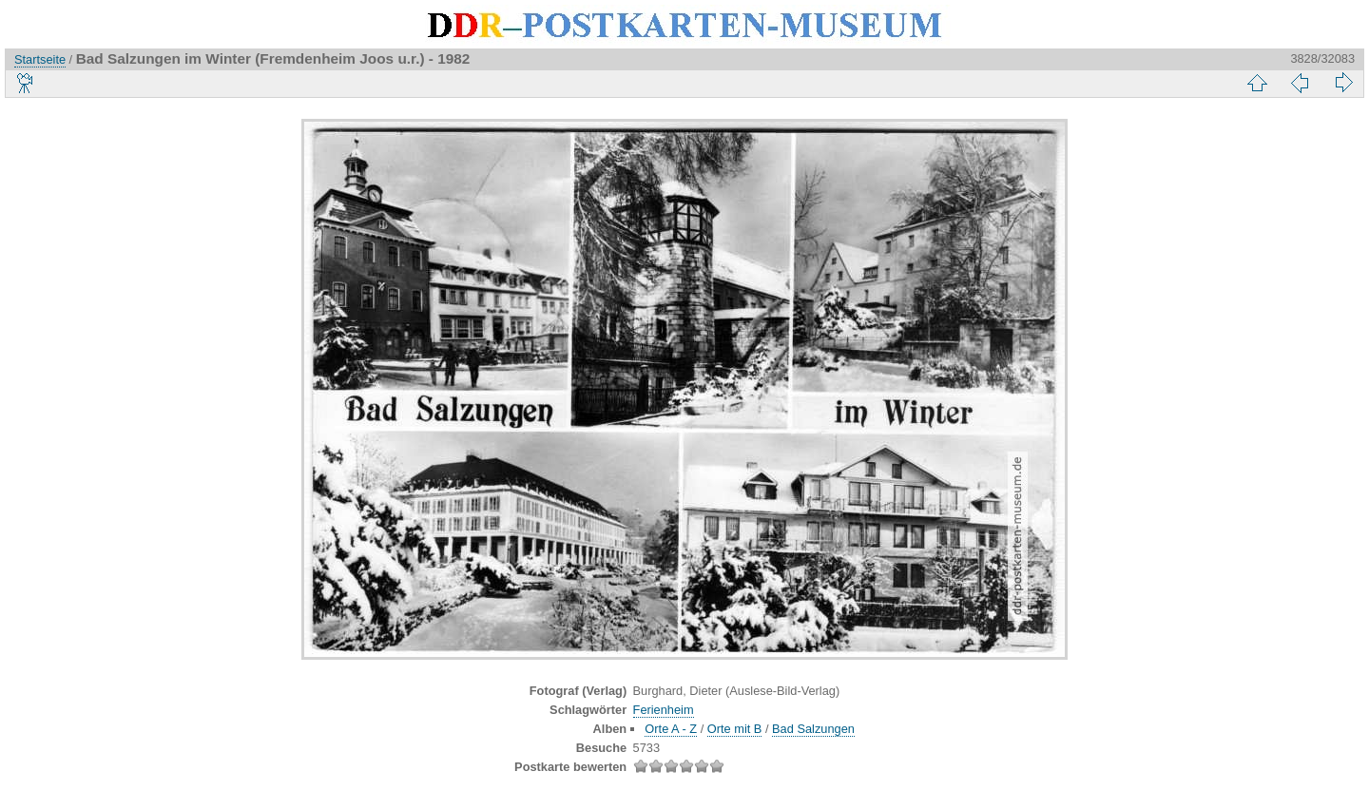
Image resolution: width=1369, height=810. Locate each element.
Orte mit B (734, 729)
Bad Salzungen (813, 729)
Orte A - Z (671, 729)
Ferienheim (663, 710)
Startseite (40, 59)
